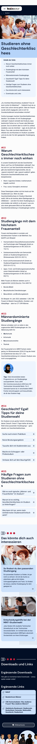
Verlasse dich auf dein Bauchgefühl (16, 460)
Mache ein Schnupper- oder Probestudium (13, 453)
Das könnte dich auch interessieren (18, 90)
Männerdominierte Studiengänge (17, 75)
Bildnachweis (20, 725)
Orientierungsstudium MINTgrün (18, 384)
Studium (7, 13)
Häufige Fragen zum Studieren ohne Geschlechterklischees (18, 86)
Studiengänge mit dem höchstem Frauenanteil (17, 71)
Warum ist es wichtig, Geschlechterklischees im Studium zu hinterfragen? (16, 502)
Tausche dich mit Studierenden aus (16, 446)
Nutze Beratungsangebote (13, 440)
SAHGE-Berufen (16, 283)
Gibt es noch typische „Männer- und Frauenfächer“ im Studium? (16, 492)
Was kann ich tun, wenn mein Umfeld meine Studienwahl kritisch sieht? (16, 512)
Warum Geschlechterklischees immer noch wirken (19, 65)
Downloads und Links (13, 94)
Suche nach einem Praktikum (14, 434)
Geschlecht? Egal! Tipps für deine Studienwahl (17, 80)
